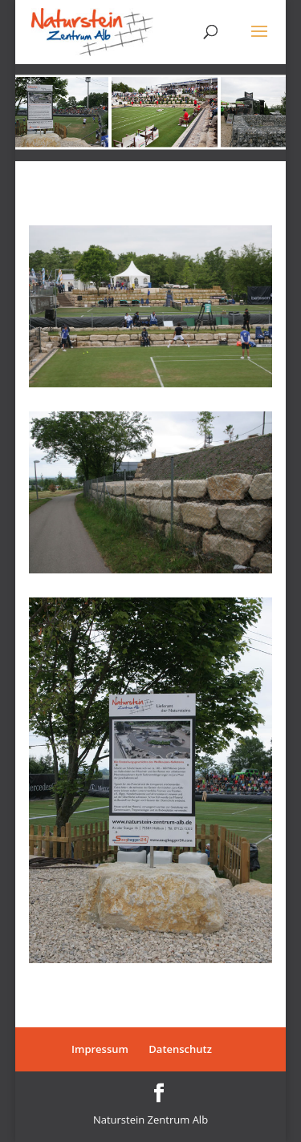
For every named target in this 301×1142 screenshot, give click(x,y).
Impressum (99, 1049)
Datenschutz (180, 1049)
